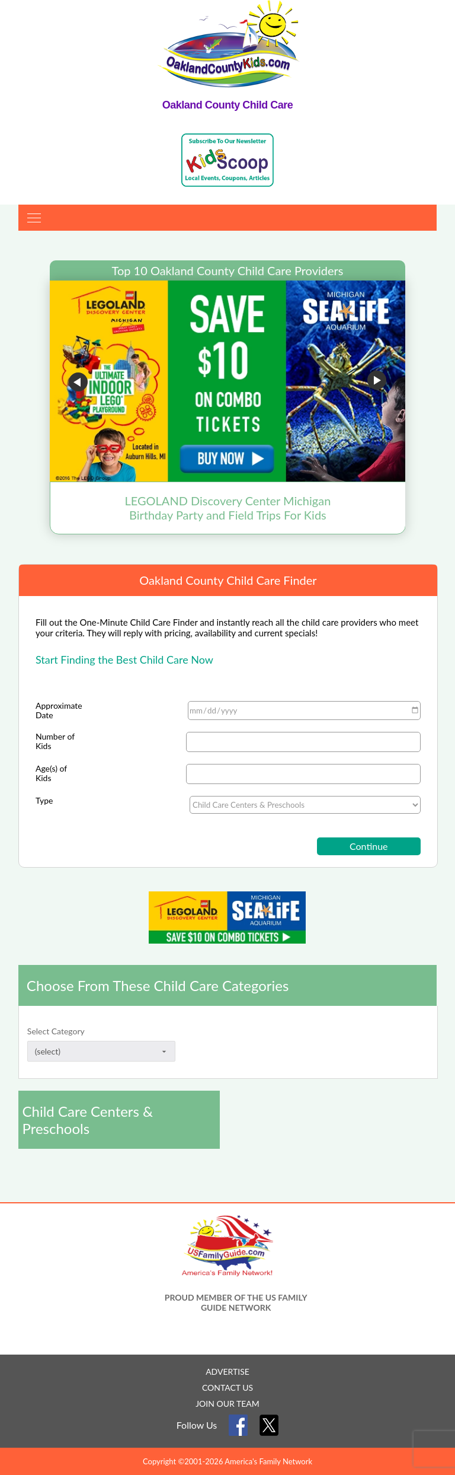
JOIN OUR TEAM (227, 1403)
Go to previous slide (78, 381)
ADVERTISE (227, 1371)
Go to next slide (376, 381)
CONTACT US (227, 1387)
